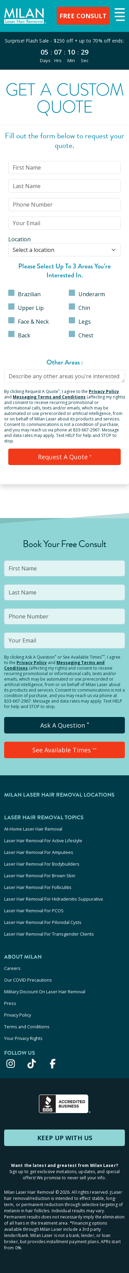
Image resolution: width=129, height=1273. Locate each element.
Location (19, 239)
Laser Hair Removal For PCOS (34, 910)
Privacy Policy (104, 391)
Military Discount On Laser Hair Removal (44, 991)
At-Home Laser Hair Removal (33, 829)
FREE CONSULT (83, 16)
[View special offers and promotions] (64, 51)
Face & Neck (28, 321)
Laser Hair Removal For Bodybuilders (41, 864)
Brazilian (24, 294)
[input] (64, 167)
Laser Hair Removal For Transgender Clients (49, 934)
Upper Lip (26, 307)
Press (10, 1003)
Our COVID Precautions (28, 980)
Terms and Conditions (27, 1026)
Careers (12, 968)
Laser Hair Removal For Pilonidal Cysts (43, 922)
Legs (80, 321)
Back (19, 335)
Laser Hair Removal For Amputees (38, 852)
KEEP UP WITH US (64, 1138)
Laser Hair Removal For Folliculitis (38, 887)
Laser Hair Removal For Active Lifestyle (43, 840)
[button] (119, 15)
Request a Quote (65, 457)
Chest (81, 335)
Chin (79, 307)
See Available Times (64, 750)
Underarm (87, 294)
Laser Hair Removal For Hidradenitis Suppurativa (53, 899)
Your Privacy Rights (23, 1038)
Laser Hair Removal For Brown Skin (39, 875)
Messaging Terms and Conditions (49, 397)
